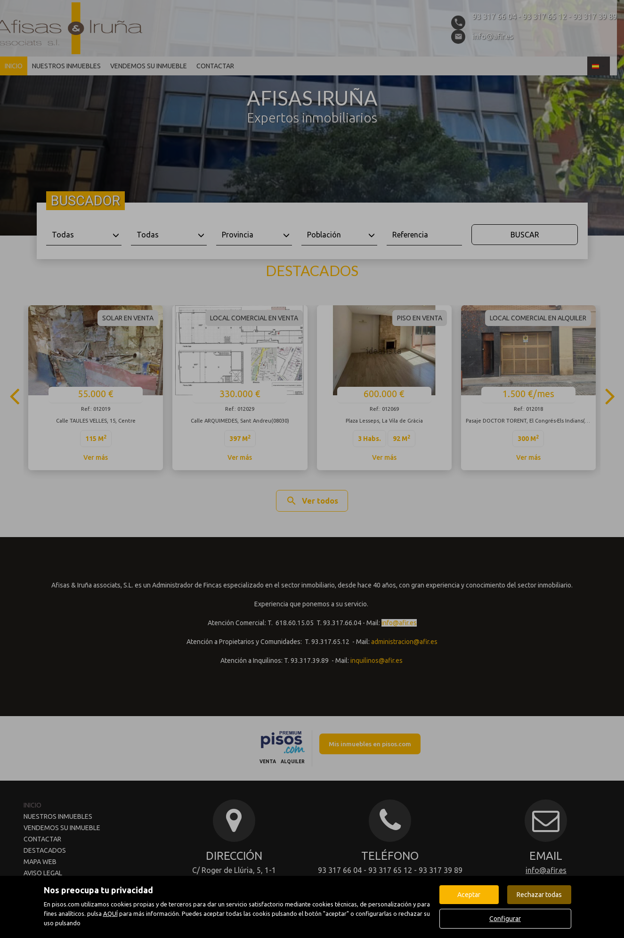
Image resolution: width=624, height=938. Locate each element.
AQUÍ (110, 913)
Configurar (505, 918)
